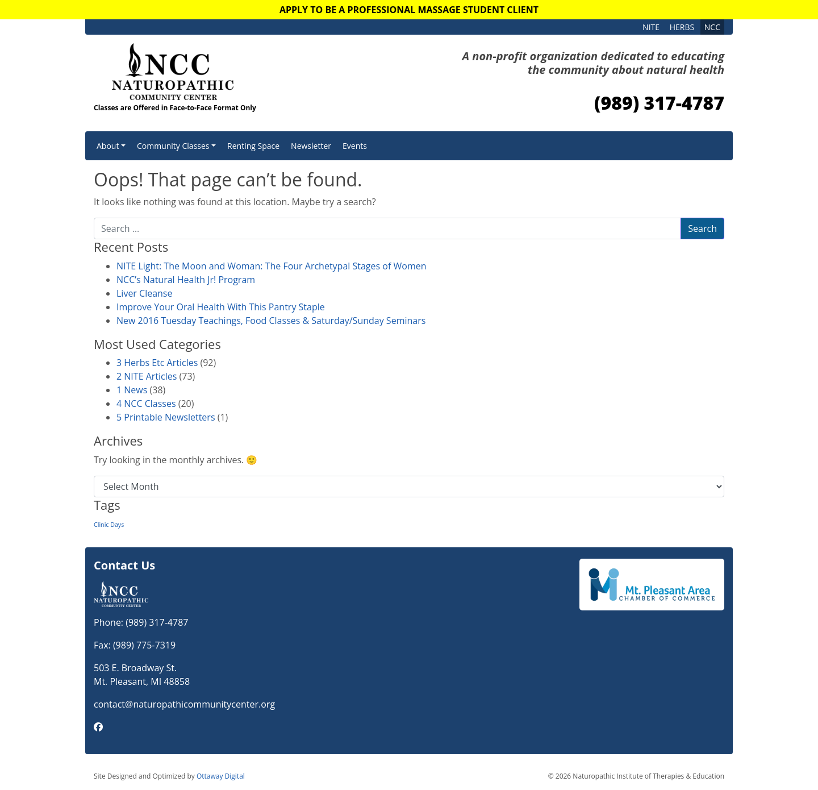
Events (355, 145)
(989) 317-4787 (659, 102)
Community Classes (173, 145)
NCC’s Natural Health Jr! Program (185, 279)
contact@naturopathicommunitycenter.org (184, 704)
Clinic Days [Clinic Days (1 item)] (109, 525)
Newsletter (311, 145)
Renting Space (253, 145)
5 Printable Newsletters (165, 417)
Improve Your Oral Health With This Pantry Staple (220, 307)
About (108, 145)
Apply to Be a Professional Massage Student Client (409, 9)
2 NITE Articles (146, 376)
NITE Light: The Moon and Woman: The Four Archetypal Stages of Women (271, 266)
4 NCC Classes (146, 403)
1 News (131, 390)
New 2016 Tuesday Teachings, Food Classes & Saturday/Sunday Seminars (270, 320)
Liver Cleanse (144, 293)
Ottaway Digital (221, 776)
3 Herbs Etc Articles (157, 362)
